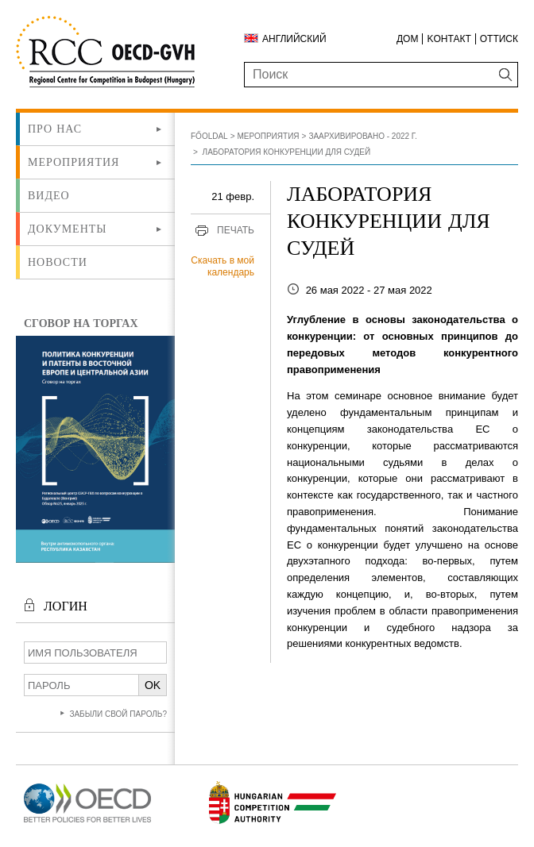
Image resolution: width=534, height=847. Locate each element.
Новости (57, 262)
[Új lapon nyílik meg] (87, 823)
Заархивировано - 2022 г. (362, 136)
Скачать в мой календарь (222, 267)
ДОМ (407, 38)
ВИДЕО (49, 195)
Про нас (55, 128)
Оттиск (499, 38)
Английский (294, 38)
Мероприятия (73, 162)
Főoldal (209, 136)
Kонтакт (448, 38)
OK (153, 685)
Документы (67, 228)
